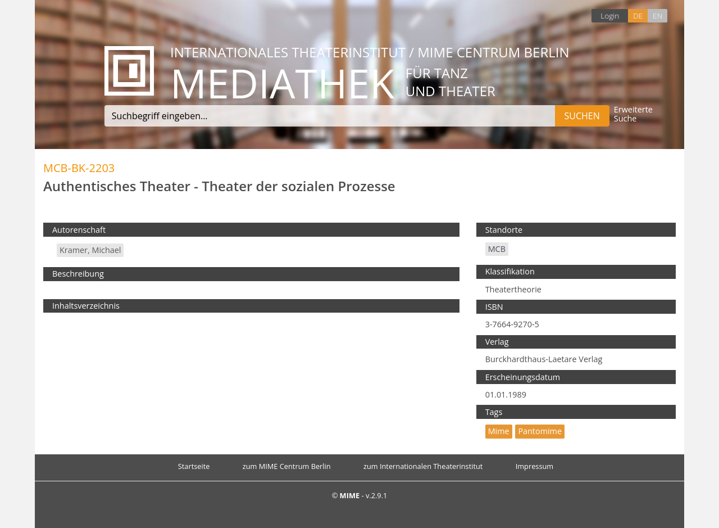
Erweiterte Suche (633, 114)
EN (657, 15)
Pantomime (540, 431)
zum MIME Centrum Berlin (287, 466)
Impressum (535, 466)
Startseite (194, 466)
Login (609, 15)
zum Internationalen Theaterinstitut (423, 466)
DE (638, 15)
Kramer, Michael (90, 250)
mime (498, 431)
